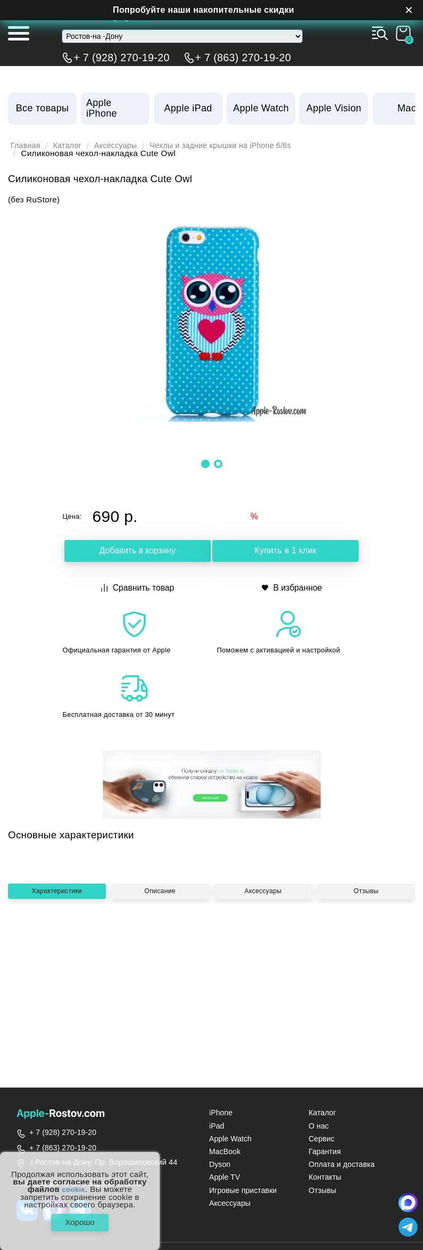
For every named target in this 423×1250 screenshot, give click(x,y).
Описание (160, 985)
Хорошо (79, 1220)
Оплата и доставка (342, 1164)
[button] (205, 464)
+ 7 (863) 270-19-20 (243, 57)
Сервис (322, 1138)
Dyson (219, 1164)
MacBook (224, 1151)
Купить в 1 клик (285, 552)
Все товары (42, 108)
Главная (27, 145)
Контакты (325, 1177)
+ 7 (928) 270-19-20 (121, 57)
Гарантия (325, 1151)
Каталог (71, 145)
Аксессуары (123, 145)
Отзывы (366, 985)
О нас (319, 1126)
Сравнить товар (138, 587)
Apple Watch (230, 1138)
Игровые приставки (243, 1190)
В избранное (292, 587)
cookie (74, 1185)
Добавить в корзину (137, 552)
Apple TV (224, 1177)
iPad (216, 1126)
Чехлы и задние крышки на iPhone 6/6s (237, 145)
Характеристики (57, 985)
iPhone (221, 1112)
